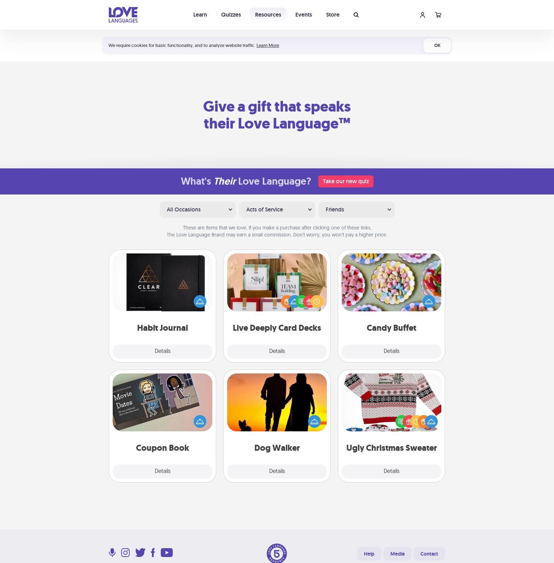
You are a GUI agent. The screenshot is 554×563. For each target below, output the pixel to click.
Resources (268, 14)
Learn (200, 14)
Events (303, 14)
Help (369, 554)
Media (397, 554)
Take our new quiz (346, 181)
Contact (429, 554)
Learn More (268, 45)
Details (163, 351)
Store (333, 14)
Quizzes (231, 14)
